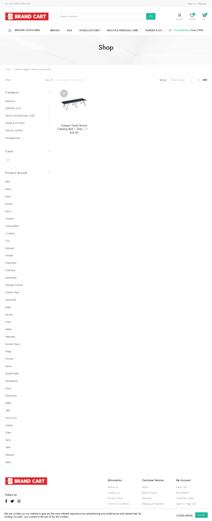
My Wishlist (182, 493)
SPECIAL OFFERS (14, 130)
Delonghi (9, 248)
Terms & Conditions (119, 504)
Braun (8, 196)
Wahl (7, 447)
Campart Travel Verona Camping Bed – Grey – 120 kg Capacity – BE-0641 (74, 128)
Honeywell (10, 299)
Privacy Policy (115, 498)
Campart (9, 218)
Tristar (8, 432)
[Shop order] (181, 80)
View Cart (181, 487)
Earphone (10, 101)
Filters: (8, 80)
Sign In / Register (197, 4)
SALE (69, 30)
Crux (7, 240)
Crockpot (9, 233)
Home (8, 69)
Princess (9, 358)
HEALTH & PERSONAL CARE (122, 30)
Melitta (8, 329)
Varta (7, 440)
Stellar (8, 403)
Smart (8, 388)
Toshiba (9, 425)
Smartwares (11, 395)
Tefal (7, 410)
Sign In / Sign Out (186, 504)
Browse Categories (24, 30)
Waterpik (9, 455)
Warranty (147, 498)
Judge (8, 307)
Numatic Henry (12, 344)
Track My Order (185, 498)
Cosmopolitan (12, 226)
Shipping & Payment (153, 504)
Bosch (8, 189)
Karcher (9, 314)
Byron (8, 211)
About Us (113, 487)
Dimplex (9, 255)
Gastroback (11, 277)
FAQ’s (145, 487)
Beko (7, 181)
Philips (8, 351)
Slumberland (11, 381)
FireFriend (10, 270)
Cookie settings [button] (184, 515)
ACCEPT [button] (201, 515)
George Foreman (14, 285)
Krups (8, 322)
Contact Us (114, 493)
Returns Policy (149, 493)
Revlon (8, 366)
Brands (55, 30)
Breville (8, 204)
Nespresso (10, 336)
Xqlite (8, 462)
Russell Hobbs (12, 373)
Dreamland (10, 263)
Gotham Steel (12, 292)
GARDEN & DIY (153, 30)
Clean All (49, 80)
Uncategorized (12, 138)
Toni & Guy (11, 418)
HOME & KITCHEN (89, 30)
